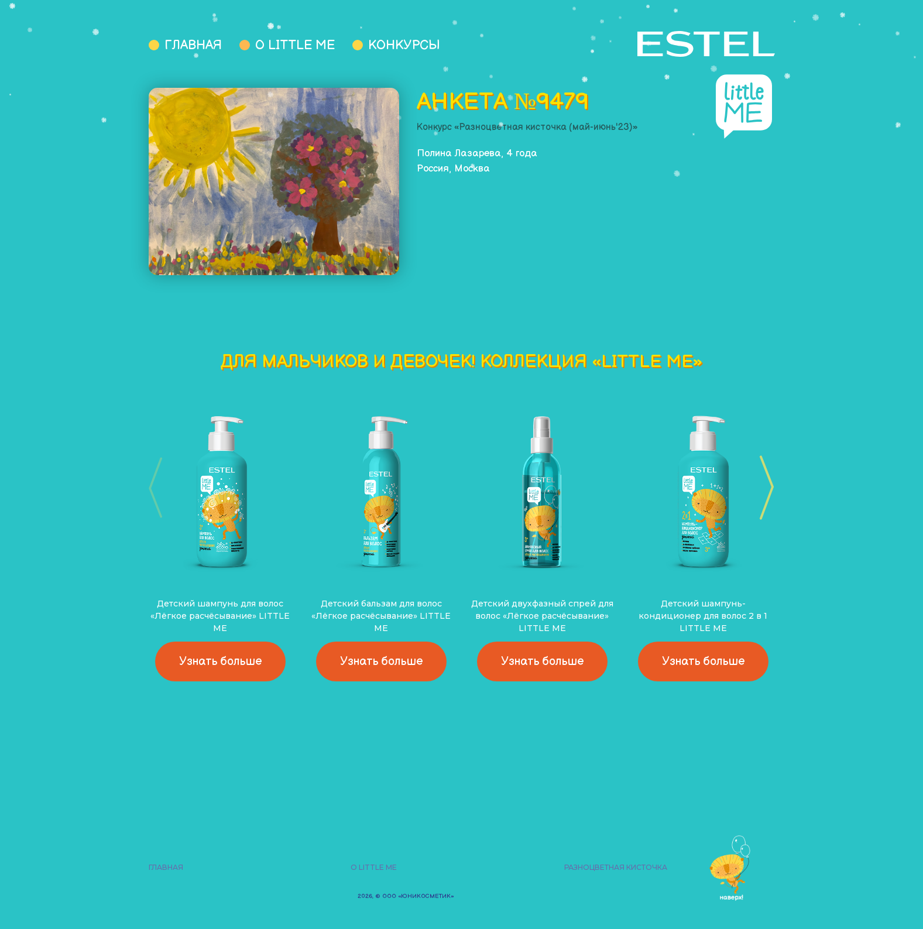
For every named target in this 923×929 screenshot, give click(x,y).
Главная (193, 45)
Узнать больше (220, 661)
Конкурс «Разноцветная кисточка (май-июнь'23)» (527, 127)
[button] (763, 487)
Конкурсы (404, 45)
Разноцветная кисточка (615, 867)
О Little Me (295, 45)
